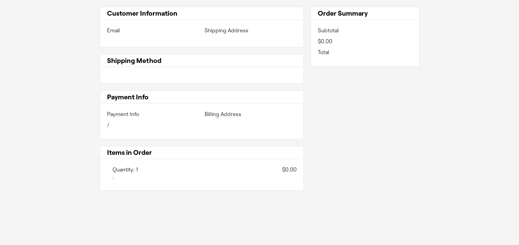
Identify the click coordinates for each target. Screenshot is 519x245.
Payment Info (123, 114)
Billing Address (223, 114)
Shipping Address (226, 30)
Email (113, 30)
